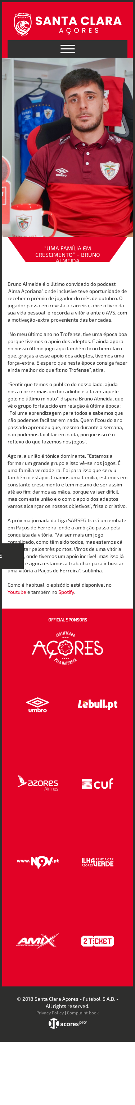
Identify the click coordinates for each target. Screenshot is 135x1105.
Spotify (66, 592)
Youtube (17, 592)
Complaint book (83, 1012)
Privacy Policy (50, 1012)
